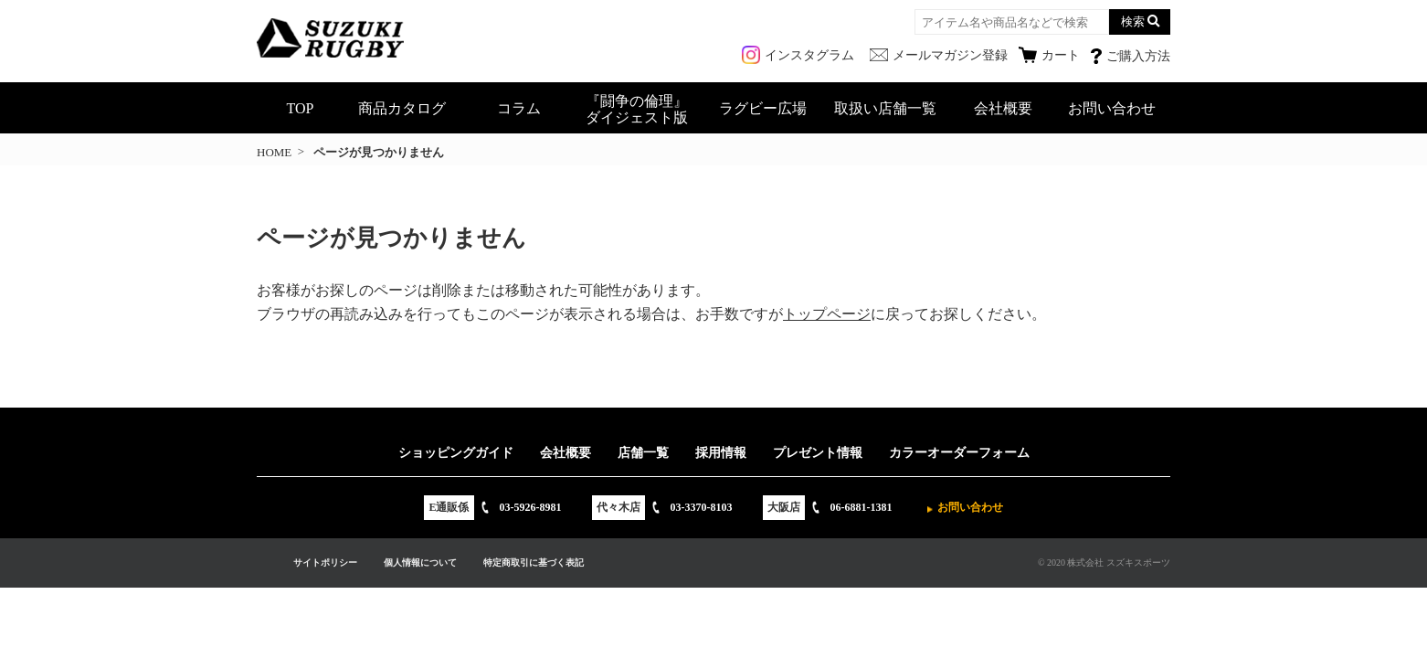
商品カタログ (402, 108)
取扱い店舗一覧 (885, 108)
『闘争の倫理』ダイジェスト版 (637, 109)
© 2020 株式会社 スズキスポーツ (1104, 562)
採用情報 (720, 453)
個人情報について (420, 562)
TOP (300, 108)
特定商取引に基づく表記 (533, 562)
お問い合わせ (1112, 108)
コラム (519, 108)
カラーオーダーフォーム (959, 453)
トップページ (827, 314)
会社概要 (1003, 108)
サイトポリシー (325, 562)
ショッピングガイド (455, 453)
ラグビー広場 (763, 108)
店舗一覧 (643, 453)
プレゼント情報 (817, 453)
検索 (1133, 21)
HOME (274, 152)
